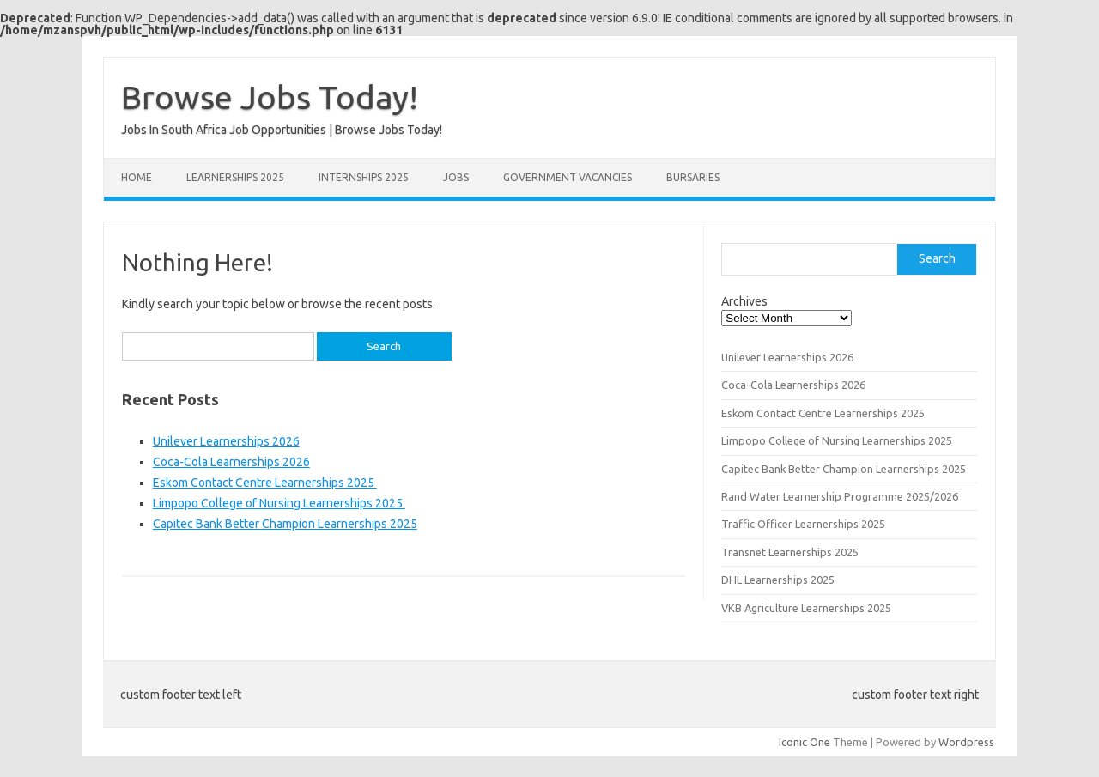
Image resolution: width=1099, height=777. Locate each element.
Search (937, 258)
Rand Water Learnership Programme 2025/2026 (841, 496)
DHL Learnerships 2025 (778, 580)
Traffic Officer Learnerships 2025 (803, 524)
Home (136, 177)
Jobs (456, 177)
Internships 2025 (364, 177)
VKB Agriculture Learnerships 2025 (806, 608)
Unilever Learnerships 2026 (226, 441)
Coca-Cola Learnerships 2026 (231, 462)
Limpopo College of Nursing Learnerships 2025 (279, 503)
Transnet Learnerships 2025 (790, 552)
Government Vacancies (567, 177)
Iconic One (804, 742)
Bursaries (693, 177)
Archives (744, 301)
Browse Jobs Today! (269, 97)
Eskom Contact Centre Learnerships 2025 (265, 482)
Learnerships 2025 (235, 177)
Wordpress (966, 742)
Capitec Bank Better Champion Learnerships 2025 (285, 524)
